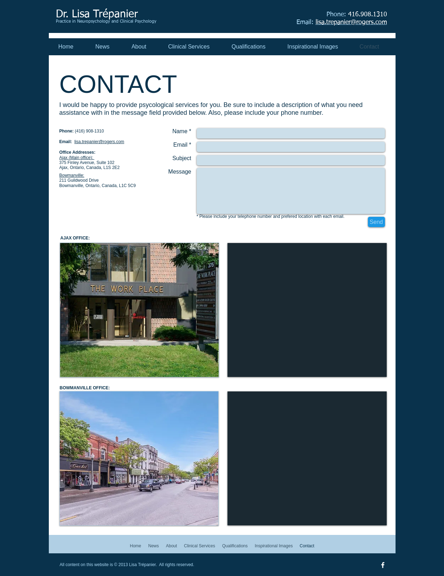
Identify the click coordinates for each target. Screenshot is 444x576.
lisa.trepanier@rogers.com (99, 141)
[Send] (376, 222)
